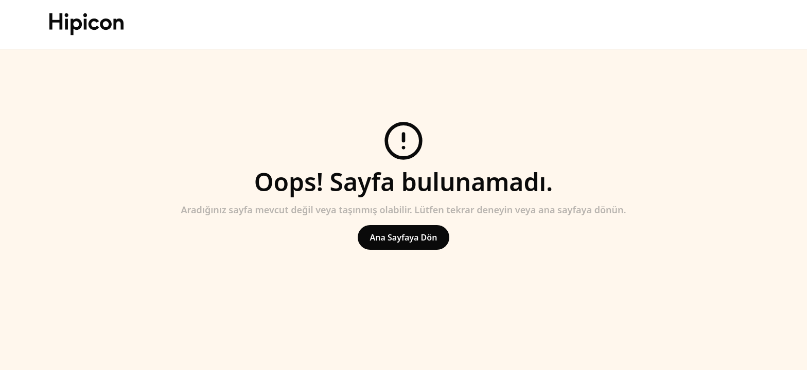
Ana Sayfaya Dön (403, 237)
